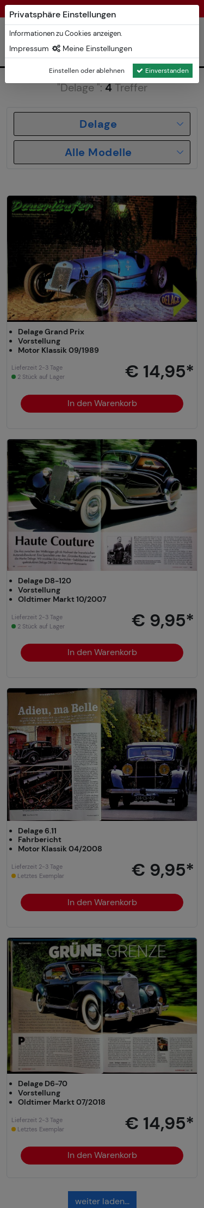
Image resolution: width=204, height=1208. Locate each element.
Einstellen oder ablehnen (87, 70)
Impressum (29, 48)
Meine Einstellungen (92, 48)
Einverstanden (163, 70)
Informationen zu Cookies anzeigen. (65, 33)
